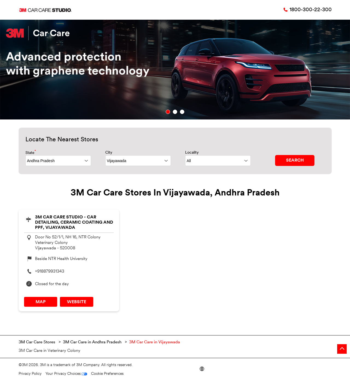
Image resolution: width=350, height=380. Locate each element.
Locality (192, 153)
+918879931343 (49, 272)
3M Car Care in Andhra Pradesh (92, 342)
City (108, 153)
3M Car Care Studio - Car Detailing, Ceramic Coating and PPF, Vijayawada (74, 222)
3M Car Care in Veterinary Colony (49, 351)
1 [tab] (168, 112)
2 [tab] (175, 112)
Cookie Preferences (107, 374)
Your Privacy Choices (63, 374)
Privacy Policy (30, 374)
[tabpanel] (175, 69)
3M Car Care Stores (37, 342)
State (30, 152)
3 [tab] (182, 112)
